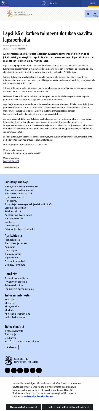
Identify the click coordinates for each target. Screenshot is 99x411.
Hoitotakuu (11, 200)
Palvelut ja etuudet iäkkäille (20, 229)
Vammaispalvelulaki (16, 207)
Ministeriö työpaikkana (18, 313)
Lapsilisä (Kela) (11, 161)
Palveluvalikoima (14, 285)
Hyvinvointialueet (15, 197)
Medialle (10, 310)
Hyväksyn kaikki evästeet (23, 407)
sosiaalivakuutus (11, 167)
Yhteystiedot (12, 306)
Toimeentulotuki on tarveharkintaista (21, 153)
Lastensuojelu (13, 225)
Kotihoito (10, 222)
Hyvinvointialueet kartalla (19, 193)
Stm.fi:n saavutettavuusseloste (22, 341)
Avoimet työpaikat (15, 261)
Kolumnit (10, 246)
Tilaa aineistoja (13, 253)
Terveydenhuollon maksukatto (22, 186)
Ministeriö (11, 303)
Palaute (11, 347)
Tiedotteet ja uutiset (16, 243)
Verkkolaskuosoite (15, 317)
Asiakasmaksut (13, 211)
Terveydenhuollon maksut (19, 189)
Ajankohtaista (12, 239)
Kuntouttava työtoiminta (18, 214)
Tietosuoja (10, 334)
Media (93, 3)
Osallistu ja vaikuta (15, 264)
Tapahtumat (11, 257)
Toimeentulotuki (14, 218)
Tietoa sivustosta (14, 330)
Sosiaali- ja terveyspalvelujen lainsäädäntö (28, 204)
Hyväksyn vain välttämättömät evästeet (67, 407)
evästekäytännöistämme (38, 396)
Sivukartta (10, 337)
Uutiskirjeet (11, 250)
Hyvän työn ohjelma (16, 281)
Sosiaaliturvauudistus (16, 278)
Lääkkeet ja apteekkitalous (19, 288)
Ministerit (10, 299)
